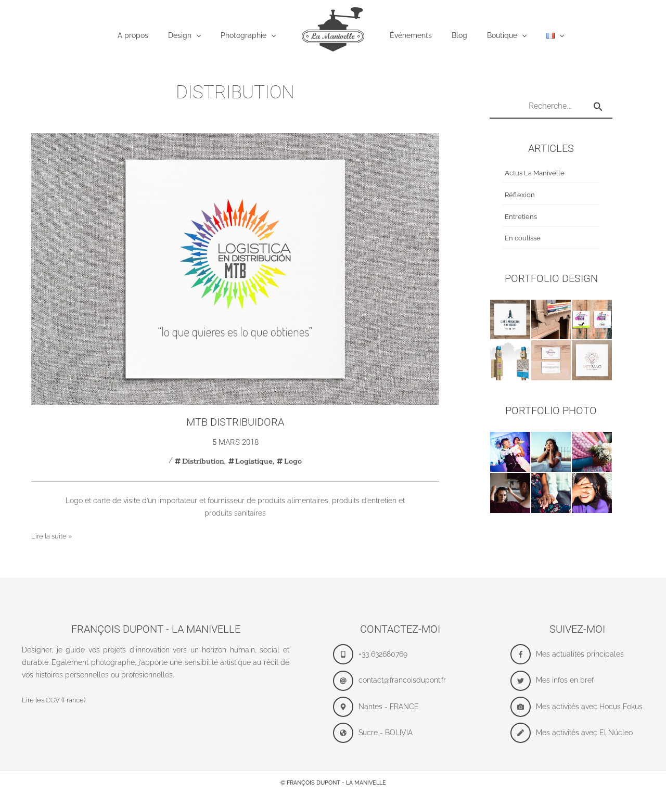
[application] (206, 36)
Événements (411, 35)
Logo (293, 461)
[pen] (577, 733)
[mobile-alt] (400, 654)
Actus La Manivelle (537, 174)
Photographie (253, 36)
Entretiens (522, 217)
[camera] (577, 707)
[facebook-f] (577, 654)
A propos (148, 35)
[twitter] (577, 681)
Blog (454, 35)
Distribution (203, 461)
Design (194, 36)
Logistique (254, 461)
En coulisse (524, 239)
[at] (400, 681)
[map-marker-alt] (400, 707)
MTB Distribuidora (235, 422)
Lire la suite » (53, 536)
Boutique (496, 36)
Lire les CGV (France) (57, 700)
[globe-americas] (400, 733)
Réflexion (520, 195)
